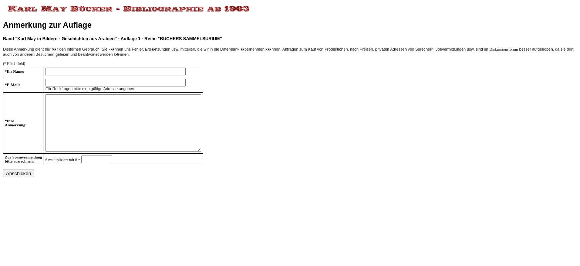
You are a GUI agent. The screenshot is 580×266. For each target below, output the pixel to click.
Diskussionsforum (503, 49)
